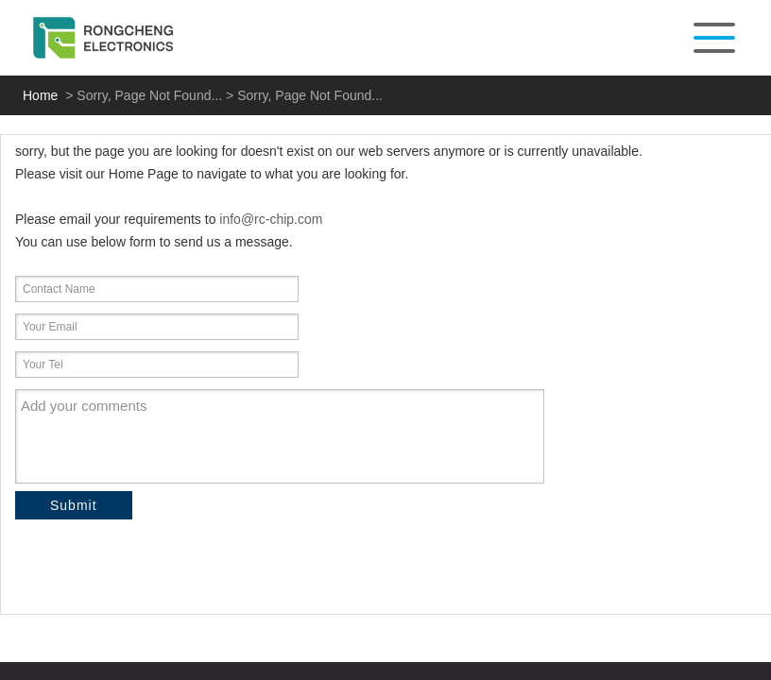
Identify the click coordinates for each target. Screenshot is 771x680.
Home (40, 95)
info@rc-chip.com (270, 219)
